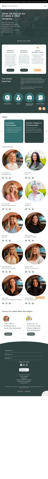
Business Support (41, 103)
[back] (1, 131)
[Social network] (21, 365)
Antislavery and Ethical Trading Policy (24, 379)
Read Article (8, 334)
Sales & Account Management (29, 104)
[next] (46, 131)
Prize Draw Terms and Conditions (24, 381)
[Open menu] (45, 6)
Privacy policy (24, 378)
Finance (18, 103)
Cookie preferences (24, 382)
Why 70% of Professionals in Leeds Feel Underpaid (12, 326)
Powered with (20, 391)
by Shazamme (28, 391)
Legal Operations (7, 103)
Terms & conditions (24, 376)
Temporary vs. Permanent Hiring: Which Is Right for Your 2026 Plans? (34, 327)
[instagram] (27, 365)
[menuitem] (24, 350)
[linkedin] (24, 365)
